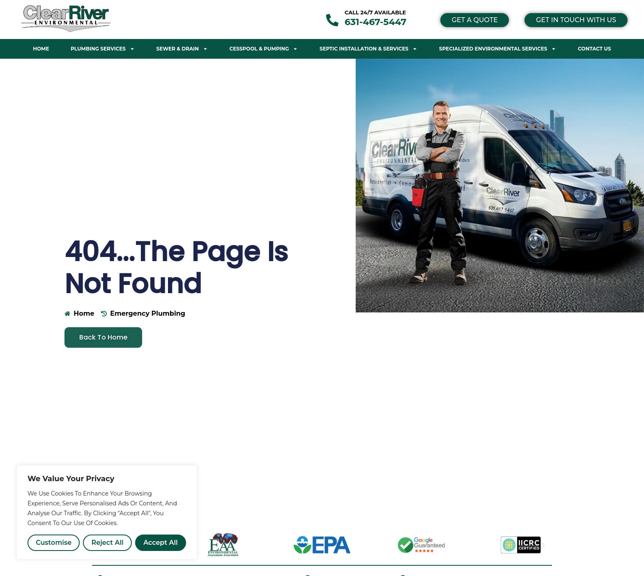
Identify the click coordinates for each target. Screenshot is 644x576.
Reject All (108, 542)
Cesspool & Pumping (263, 48)
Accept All (160, 542)
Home (41, 49)
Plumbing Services (103, 48)
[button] (543, 545)
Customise (53, 542)
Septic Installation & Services (368, 48)
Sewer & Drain (182, 48)
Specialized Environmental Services (497, 48)
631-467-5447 (376, 22)
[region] (106, 512)
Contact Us (594, 49)
